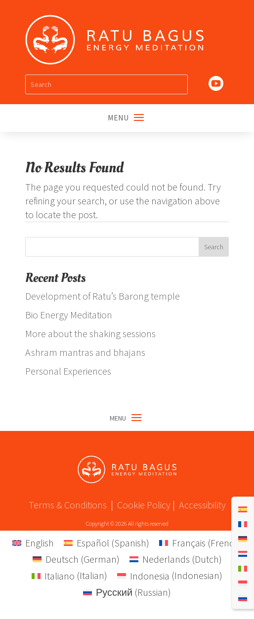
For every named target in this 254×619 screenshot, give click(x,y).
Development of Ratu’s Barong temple (102, 296)
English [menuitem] (39, 543)
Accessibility (202, 505)
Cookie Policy (143, 505)
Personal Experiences (68, 371)
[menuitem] (243, 508)
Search (213, 246)
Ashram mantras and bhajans (85, 352)
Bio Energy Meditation (68, 315)
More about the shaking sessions (90, 333)
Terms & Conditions (68, 505)
